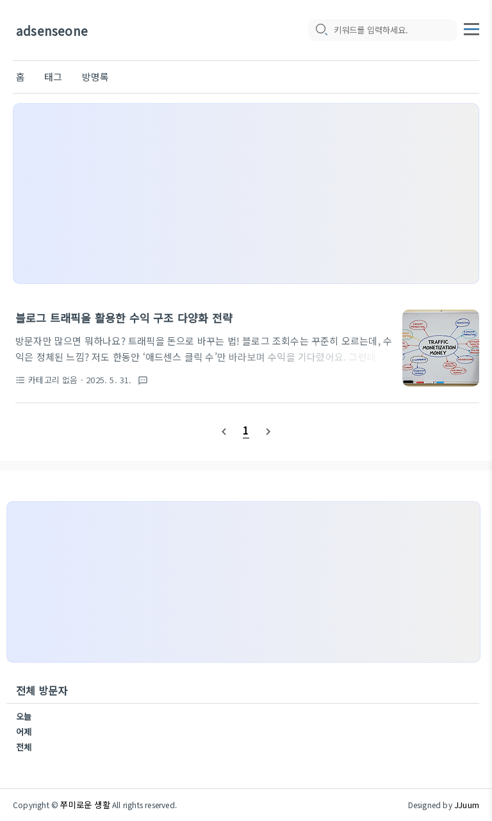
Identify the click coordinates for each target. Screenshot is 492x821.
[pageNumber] (246, 430)
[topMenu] (471, 27)
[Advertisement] (246, 193)
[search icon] (321, 30)
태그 (53, 76)
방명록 (96, 76)
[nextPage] (267, 430)
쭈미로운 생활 (85, 805)
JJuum (466, 805)
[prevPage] (224, 430)
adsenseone (52, 30)
